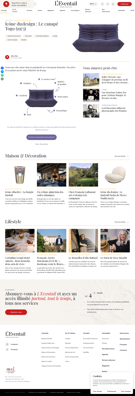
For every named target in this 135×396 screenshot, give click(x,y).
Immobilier (121, 10)
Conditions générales (56, 392)
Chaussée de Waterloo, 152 (14, 379)
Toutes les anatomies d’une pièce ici (41, 137)
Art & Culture (14, 10)
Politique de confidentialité (37, 392)
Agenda (62, 10)
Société (29, 10)
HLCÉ (132, 10)
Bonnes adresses (88, 10)
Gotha (40, 10)
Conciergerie (75, 10)
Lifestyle (4, 10)
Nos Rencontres (106, 10)
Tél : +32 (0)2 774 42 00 (13, 377)
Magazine (51, 10)
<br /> (41, 99)
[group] (102, 4)
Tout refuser (97, 391)
